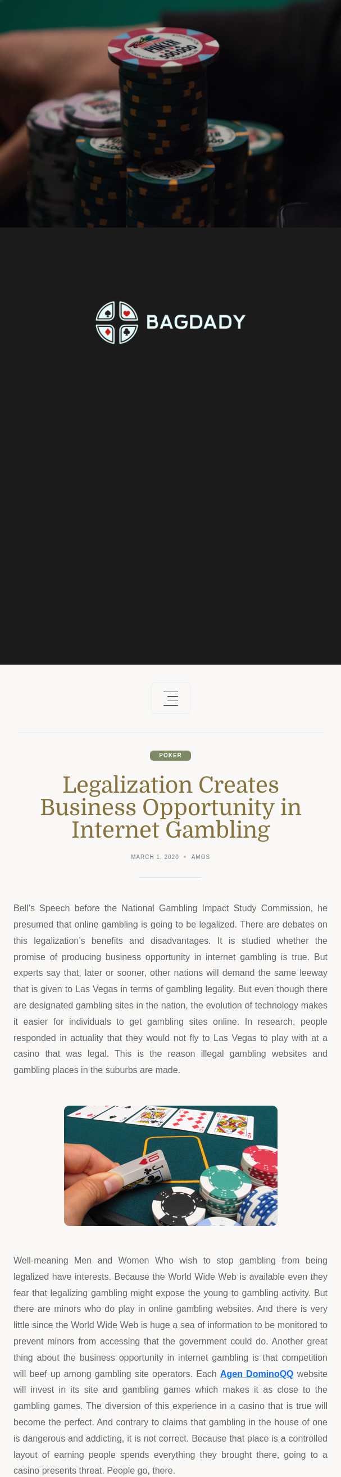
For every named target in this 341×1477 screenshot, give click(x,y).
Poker (170, 755)
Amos (201, 857)
